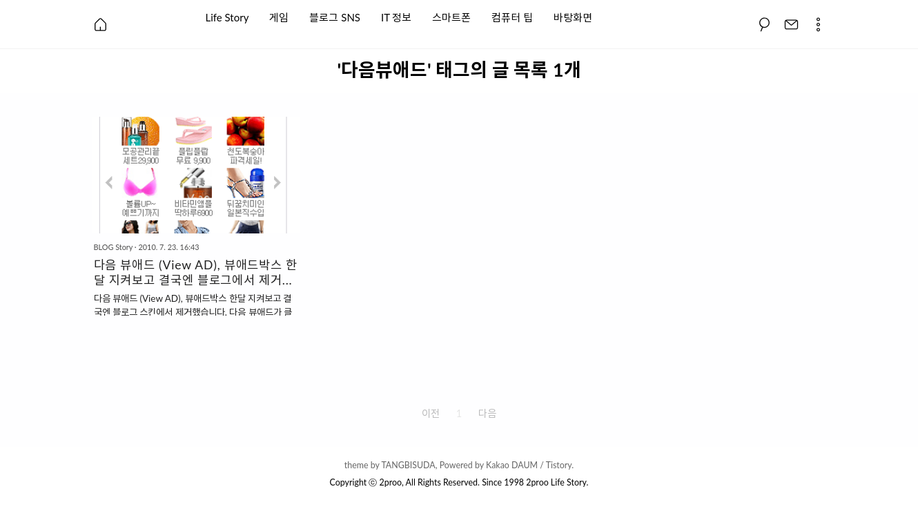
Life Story (227, 16)
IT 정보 (396, 16)
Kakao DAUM (512, 465)
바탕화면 (573, 16)
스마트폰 (451, 16)
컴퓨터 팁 (512, 16)
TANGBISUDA (408, 465)
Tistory (559, 465)
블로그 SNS (334, 16)
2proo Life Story (556, 482)
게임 (279, 16)
